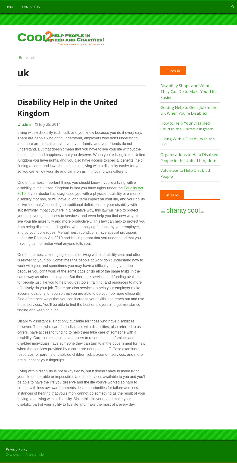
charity (176, 210)
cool (193, 210)
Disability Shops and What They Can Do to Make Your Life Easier (188, 91)
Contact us (31, 7)
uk (202, 211)
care (162, 211)
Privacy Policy (17, 449)
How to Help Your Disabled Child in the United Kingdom (187, 126)
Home (10, 7)
